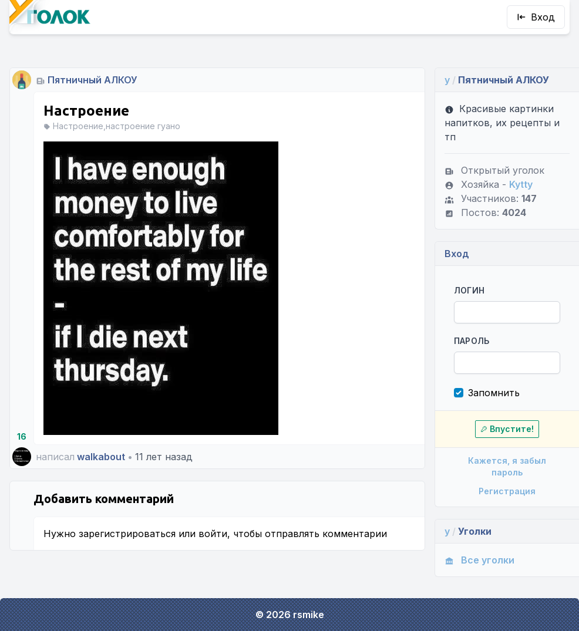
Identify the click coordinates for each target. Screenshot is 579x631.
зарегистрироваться (127, 533)
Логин (469, 290)
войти (212, 533)
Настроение (86, 111)
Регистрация (507, 491)
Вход (536, 17)
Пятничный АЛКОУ (92, 80)
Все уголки (479, 560)
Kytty (521, 184)
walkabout (101, 457)
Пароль (472, 341)
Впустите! (507, 429)
